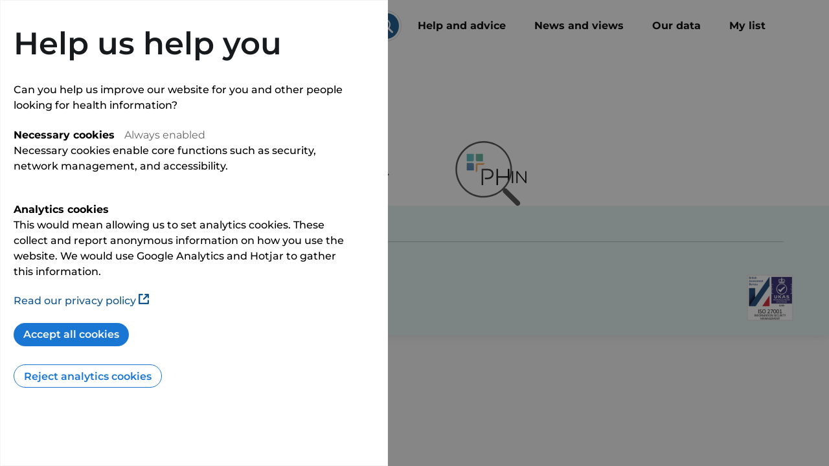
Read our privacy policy (81, 300)
